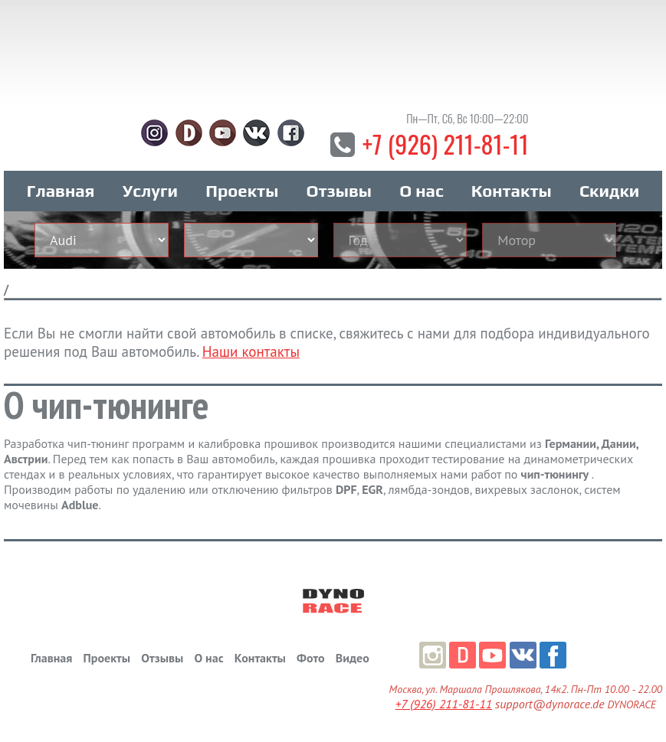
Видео (352, 657)
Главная (61, 191)
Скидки (609, 191)
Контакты (511, 191)
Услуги (150, 191)
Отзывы (339, 191)
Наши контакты (251, 351)
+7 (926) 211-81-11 (446, 144)
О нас (421, 191)
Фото (310, 657)
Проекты (241, 191)
